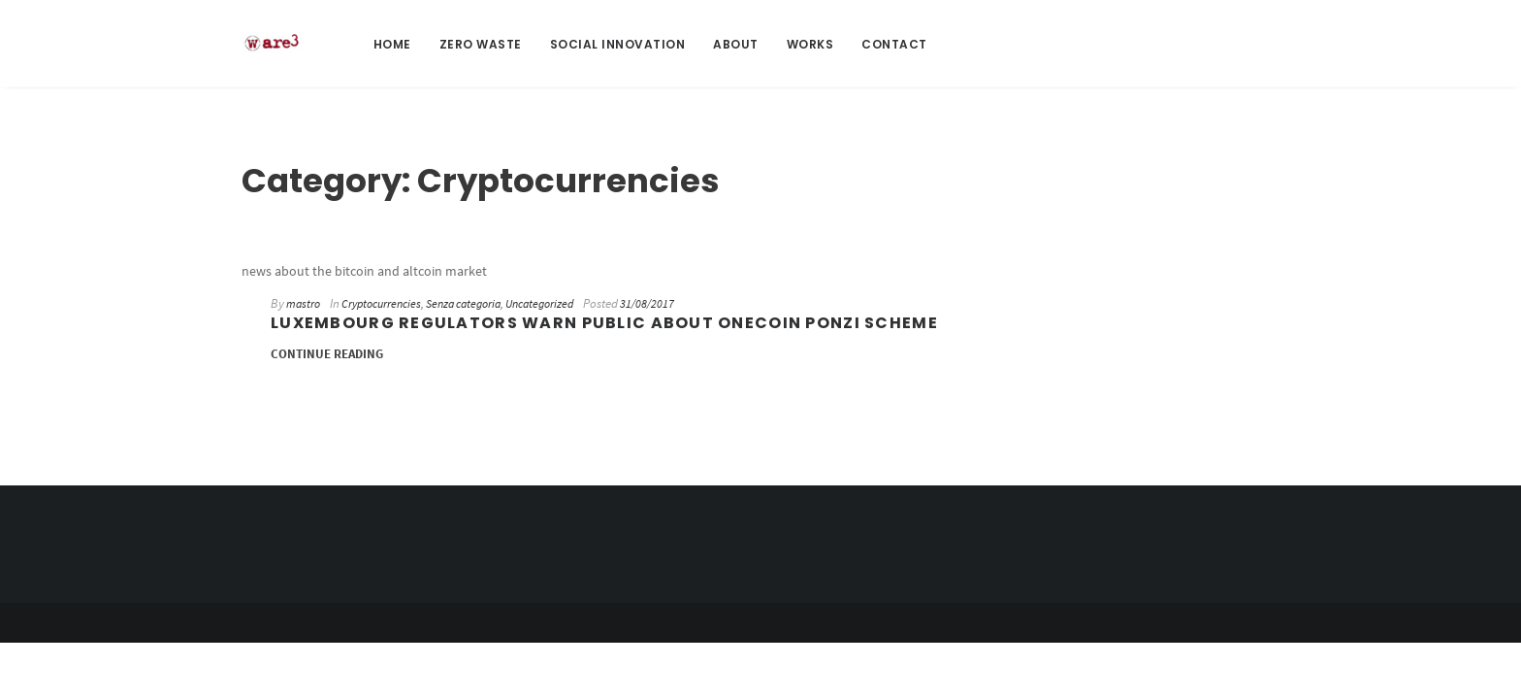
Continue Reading (327, 354)
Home (392, 44)
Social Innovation (618, 44)
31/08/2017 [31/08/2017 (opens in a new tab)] (647, 303)
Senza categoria (463, 303)
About (736, 44)
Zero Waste (480, 44)
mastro (303, 303)
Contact (894, 44)
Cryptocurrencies (381, 303)
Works (810, 44)
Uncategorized (539, 303)
